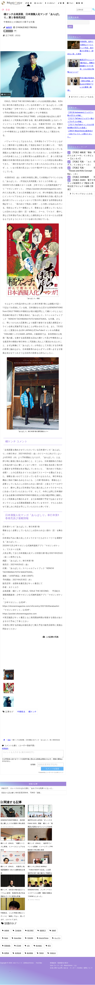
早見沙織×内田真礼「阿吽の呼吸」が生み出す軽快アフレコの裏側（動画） (80, 84)
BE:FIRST (29, 930)
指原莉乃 (42, 930)
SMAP (53, 930)
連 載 (61, 3)
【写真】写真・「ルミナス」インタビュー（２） (79, 163)
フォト (70, 3)
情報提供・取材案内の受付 (59, 963)
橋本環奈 (29, 953)
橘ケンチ (32, 711)
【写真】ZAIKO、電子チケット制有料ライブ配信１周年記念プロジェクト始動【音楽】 (80, 185)
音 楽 (28, 3)
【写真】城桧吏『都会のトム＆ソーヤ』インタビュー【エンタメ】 (80, 155)
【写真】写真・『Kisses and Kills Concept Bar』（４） (79, 171)
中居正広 (52, 953)
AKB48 (5, 930)
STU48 (17, 946)
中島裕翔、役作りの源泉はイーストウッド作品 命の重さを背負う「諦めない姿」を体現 (80, 48)
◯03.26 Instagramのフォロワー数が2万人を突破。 (80, 113)
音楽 (9, 740)
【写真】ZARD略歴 (80, 177)
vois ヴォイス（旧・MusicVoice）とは (63, 965)
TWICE (40, 953)
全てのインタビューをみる (81, 97)
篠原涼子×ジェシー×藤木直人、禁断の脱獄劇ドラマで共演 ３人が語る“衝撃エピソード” (80, 66)
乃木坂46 (17, 930)
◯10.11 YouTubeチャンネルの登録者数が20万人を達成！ (80, 126)
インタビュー (50, 3)
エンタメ (38, 3)
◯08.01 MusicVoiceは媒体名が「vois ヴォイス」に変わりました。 (80, 134)
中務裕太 (21, 711)
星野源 (5, 953)
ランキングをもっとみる (81, 194)
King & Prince (42, 938)
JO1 (27, 946)
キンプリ (56, 938)
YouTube (39, 963)
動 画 (79, 3)
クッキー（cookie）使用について (81, 968)
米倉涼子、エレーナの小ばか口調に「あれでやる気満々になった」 (27, 788)
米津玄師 (17, 953)
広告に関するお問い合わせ (59, 968)
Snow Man (16, 938)
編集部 (9, 27)
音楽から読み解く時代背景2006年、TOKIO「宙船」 (21, 793)
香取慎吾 (6, 946)
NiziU (5, 938)
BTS (48, 946)
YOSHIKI (29, 938)
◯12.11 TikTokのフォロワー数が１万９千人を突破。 (80, 119)
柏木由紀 (38, 946)
